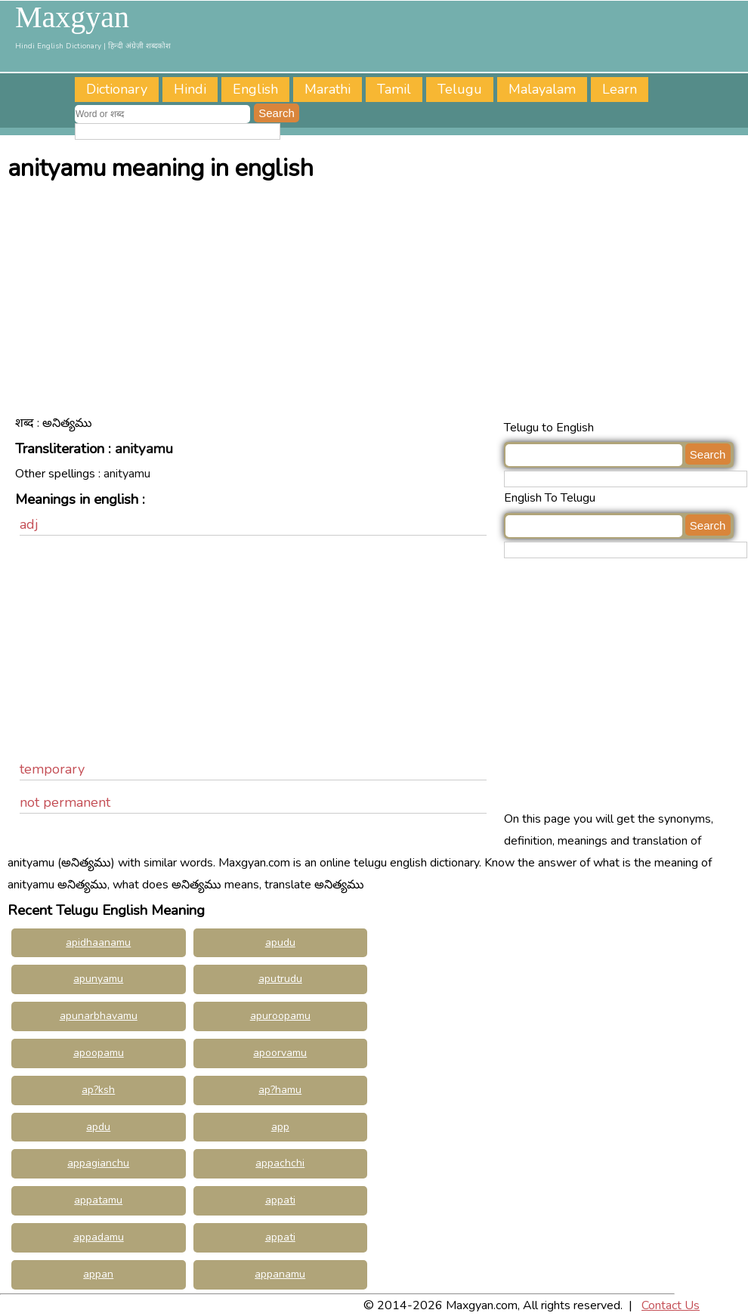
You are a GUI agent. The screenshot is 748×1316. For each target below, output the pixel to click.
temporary (52, 769)
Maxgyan (72, 17)
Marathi (327, 89)
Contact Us (670, 1305)
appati (280, 1237)
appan (98, 1274)
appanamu (280, 1274)
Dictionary (116, 89)
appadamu (98, 1237)
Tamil (394, 89)
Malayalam (542, 89)
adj (29, 524)
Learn (619, 89)
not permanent (65, 802)
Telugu (459, 89)
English (255, 89)
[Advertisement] (378, 303)
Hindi (190, 89)
